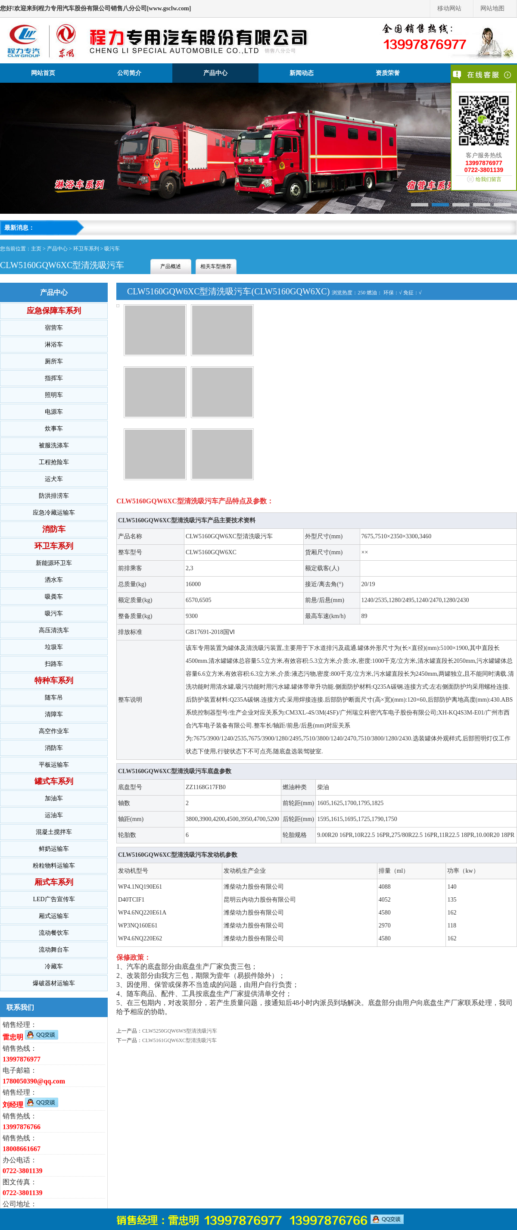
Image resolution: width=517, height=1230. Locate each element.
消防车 (53, 529)
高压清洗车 (54, 630)
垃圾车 (54, 647)
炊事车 (54, 428)
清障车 (54, 714)
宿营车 (54, 328)
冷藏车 (54, 966)
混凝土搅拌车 (54, 832)
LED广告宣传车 (54, 899)
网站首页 (43, 73)
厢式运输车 (54, 916)
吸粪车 (54, 596)
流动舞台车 (54, 949)
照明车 (54, 395)
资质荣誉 (388, 73)
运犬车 (54, 479)
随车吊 (54, 697)
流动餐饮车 (54, 933)
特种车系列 (53, 680)
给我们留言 (488, 179)
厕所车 (54, 361)
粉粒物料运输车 (54, 865)
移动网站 (449, 8)
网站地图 (492, 8)
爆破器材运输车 (54, 983)
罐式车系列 (53, 781)
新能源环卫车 (54, 563)
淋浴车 (54, 344)
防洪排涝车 (54, 496)
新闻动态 (302, 73)
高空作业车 (54, 731)
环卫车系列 (86, 249)
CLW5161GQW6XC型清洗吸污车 (179, 1040)
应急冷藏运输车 (54, 512)
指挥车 (54, 378)
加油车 (54, 798)
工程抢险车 (54, 462)
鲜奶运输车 (54, 849)
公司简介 (129, 73)
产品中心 (215, 73)
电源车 (54, 412)
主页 (36, 249)
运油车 (54, 815)
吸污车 (112, 249)
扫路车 (54, 664)
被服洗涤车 (54, 445)
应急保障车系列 (54, 310)
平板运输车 (54, 765)
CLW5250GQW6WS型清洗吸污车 (179, 1031)
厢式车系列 (53, 882)
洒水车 (54, 580)
